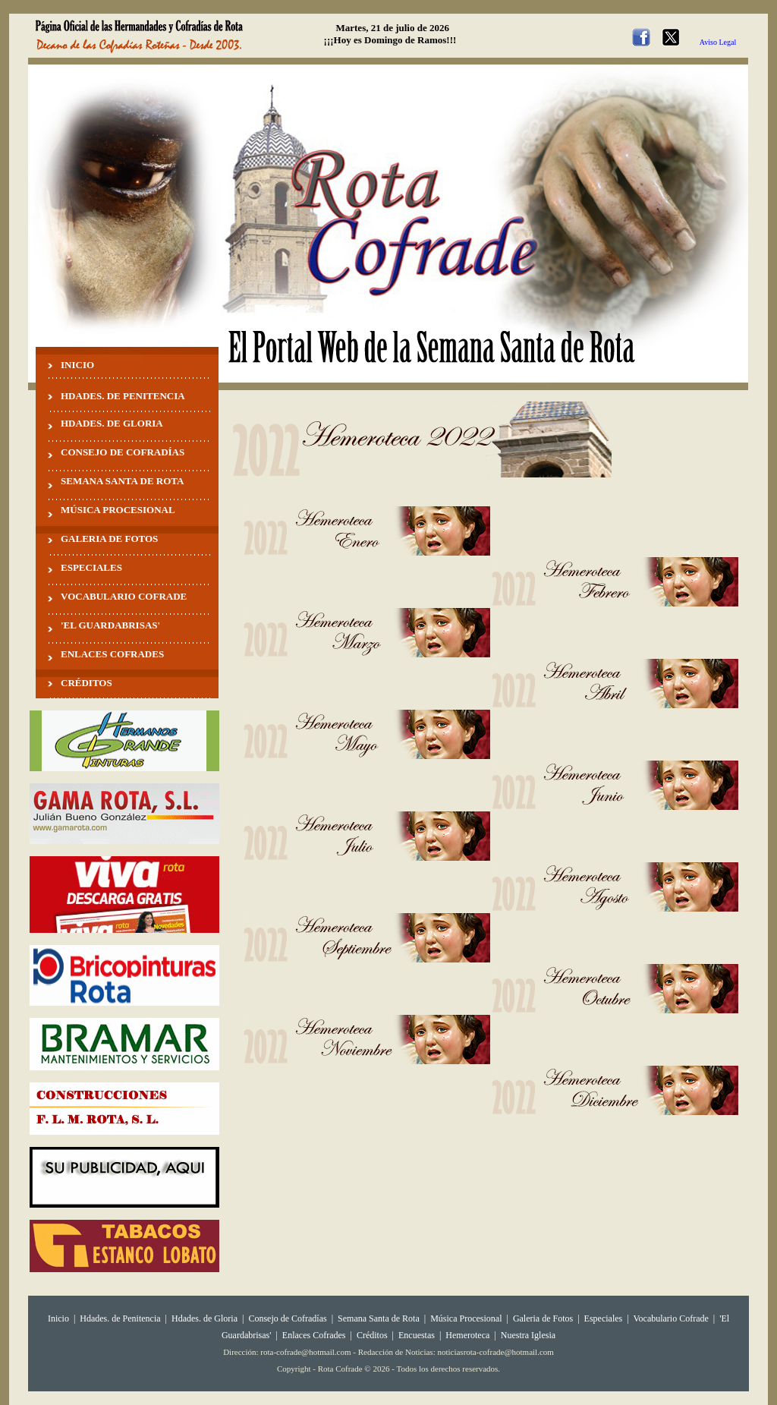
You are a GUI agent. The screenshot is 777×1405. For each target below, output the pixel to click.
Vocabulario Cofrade (670, 1318)
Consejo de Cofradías (287, 1318)
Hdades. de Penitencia (120, 1318)
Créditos (372, 1335)
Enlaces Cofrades (314, 1335)
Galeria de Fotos (543, 1318)
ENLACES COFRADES (112, 654)
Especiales (603, 1318)
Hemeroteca (467, 1335)
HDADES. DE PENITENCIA (123, 396)
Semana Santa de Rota (379, 1318)
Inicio (58, 1318)
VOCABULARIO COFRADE (124, 596)
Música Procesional (466, 1318)
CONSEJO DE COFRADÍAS (122, 452)
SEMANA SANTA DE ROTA (122, 481)
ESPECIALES (91, 567)
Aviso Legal (718, 42)
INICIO (77, 364)
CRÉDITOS (86, 682)
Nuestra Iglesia (528, 1335)
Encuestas (416, 1335)
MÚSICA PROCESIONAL (118, 509)
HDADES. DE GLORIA (112, 423)
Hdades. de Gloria (205, 1318)
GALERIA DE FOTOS (109, 538)
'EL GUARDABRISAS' (110, 625)
